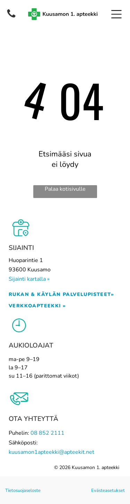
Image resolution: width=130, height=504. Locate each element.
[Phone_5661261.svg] (11, 13)
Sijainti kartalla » (29, 279)
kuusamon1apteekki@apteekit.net (51, 452)
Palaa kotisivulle (65, 189)
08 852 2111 (47, 433)
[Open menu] (116, 14)
